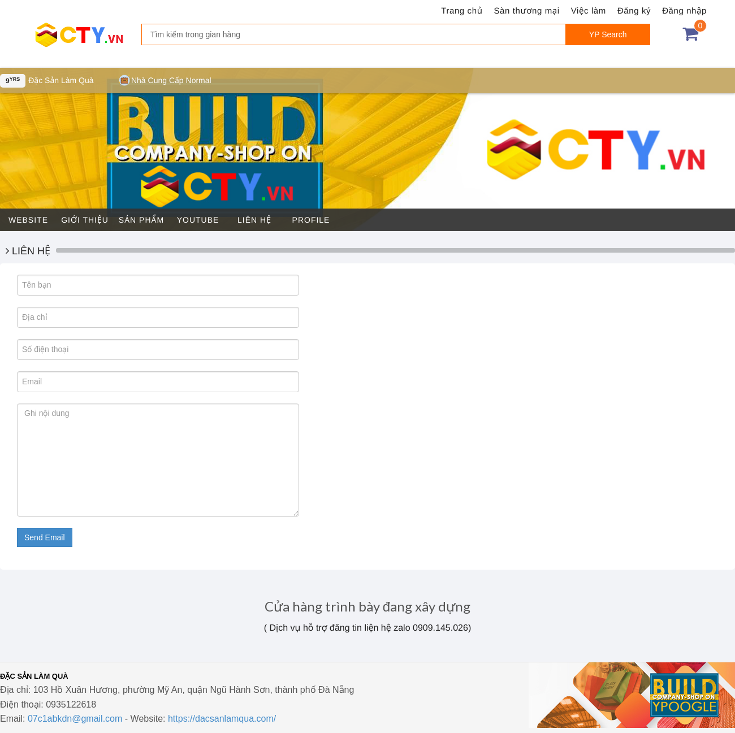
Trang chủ (461, 11)
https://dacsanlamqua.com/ (222, 718)
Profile (311, 219)
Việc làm (588, 11)
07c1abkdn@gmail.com (75, 718)
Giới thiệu (85, 219)
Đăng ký (634, 11)
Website (28, 219)
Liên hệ (254, 219)
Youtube (198, 219)
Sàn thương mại (527, 11)
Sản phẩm (141, 219)
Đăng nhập (684, 11)
